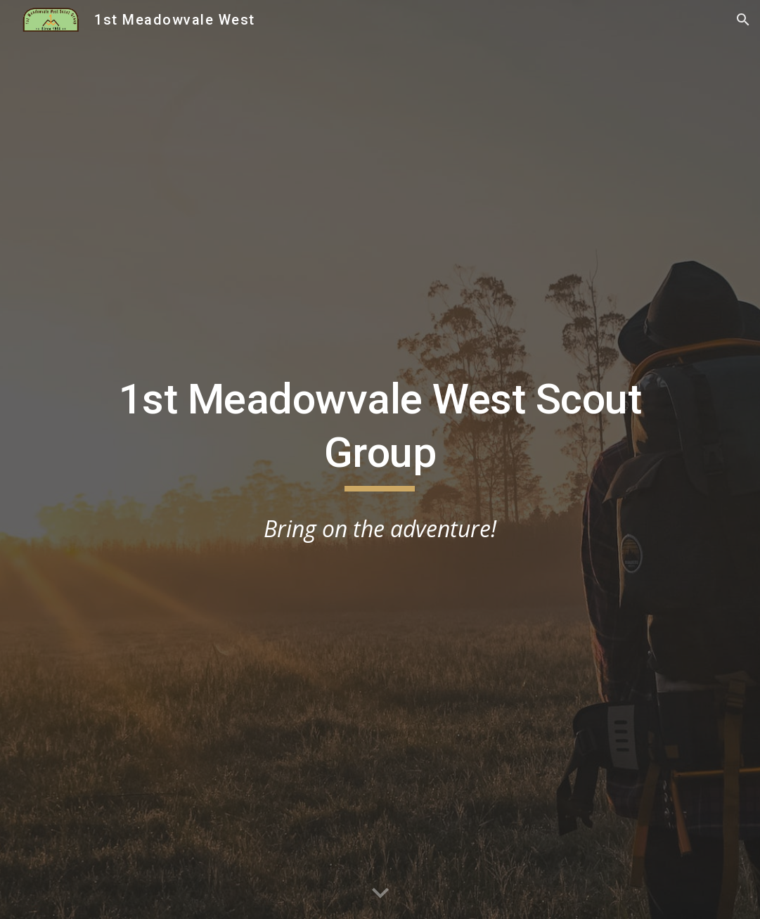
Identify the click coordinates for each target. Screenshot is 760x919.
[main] (379, 432)
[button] (743, 20)
